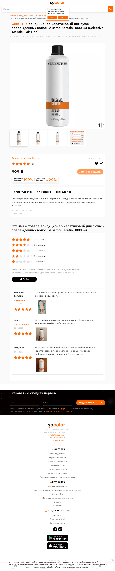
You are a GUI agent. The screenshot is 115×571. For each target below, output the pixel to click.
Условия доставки (57, 454)
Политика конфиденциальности (57, 498)
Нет (62, 17)
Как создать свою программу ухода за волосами (57, 490)
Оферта (57, 502)
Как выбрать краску (57, 486)
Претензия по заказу (57, 469)
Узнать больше (82, 567)
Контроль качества (57, 461)
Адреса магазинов (57, 458)
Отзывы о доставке (57, 473)
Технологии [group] (63, 192)
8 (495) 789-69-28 (57, 438)
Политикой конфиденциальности (58, 411)
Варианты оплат (57, 465)
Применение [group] (44, 192)
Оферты (62, 409)
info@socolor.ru (57, 435)
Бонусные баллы (57, 523)
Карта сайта (57, 494)
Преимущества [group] (23, 192)
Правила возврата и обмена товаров (57, 477)
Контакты (57, 506)
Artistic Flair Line (32, 158)
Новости (57, 515)
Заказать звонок (57, 440)
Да (52, 17)
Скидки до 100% (57, 519)
